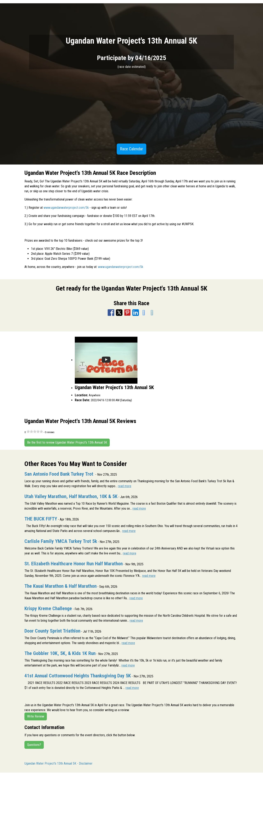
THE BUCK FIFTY (40, 519)
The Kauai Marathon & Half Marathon (60, 586)
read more (124, 486)
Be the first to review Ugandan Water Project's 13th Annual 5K (67, 442)
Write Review (35, 716)
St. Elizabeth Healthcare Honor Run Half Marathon (73, 564)
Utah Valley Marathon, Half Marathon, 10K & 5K (71, 496)
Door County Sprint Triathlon (52, 631)
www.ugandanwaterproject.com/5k (66, 208)
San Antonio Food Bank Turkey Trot (59, 474)
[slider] (35, 431)
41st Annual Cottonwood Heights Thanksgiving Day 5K (77, 676)
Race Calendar (131, 148)
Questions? (34, 745)
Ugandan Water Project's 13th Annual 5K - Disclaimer (58, 763)
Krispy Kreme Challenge (48, 608)
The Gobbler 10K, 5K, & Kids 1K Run (60, 653)
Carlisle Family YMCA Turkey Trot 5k (60, 541)
